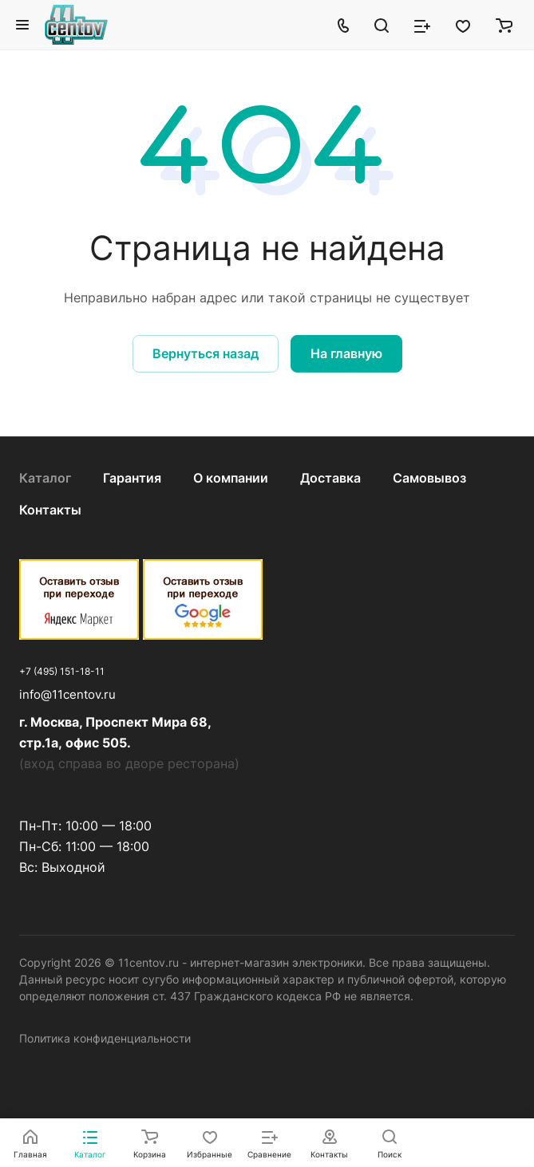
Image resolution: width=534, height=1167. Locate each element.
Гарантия (132, 478)
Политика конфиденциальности (105, 1038)
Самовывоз (429, 478)
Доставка (330, 478)
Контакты (50, 510)
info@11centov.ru (67, 694)
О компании (230, 478)
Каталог (45, 478)
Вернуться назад (205, 353)
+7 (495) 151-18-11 (62, 671)
